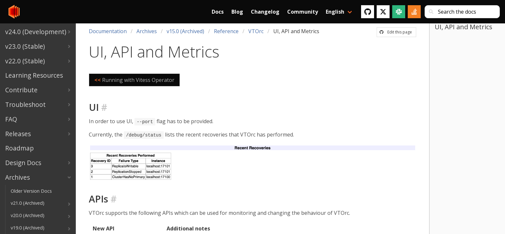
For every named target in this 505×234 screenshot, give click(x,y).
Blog (237, 11)
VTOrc (256, 31)
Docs (218, 11)
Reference (226, 31)
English (335, 11)
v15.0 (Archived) (185, 31)
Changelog (265, 11)
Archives (146, 31)
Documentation (108, 31)
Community (302, 11)
